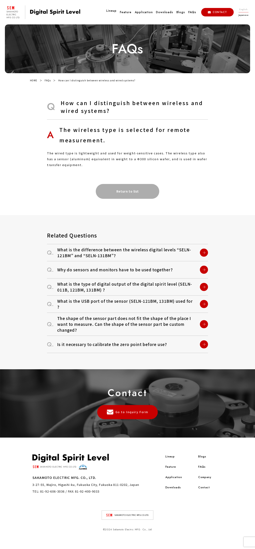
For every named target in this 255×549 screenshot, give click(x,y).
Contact (203, 494)
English (243, 9)
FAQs (192, 12)
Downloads (164, 12)
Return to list (127, 192)
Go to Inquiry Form (128, 418)
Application (144, 12)
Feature (126, 12)
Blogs (180, 12)
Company (204, 483)
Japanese (243, 15)
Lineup (168, 462)
